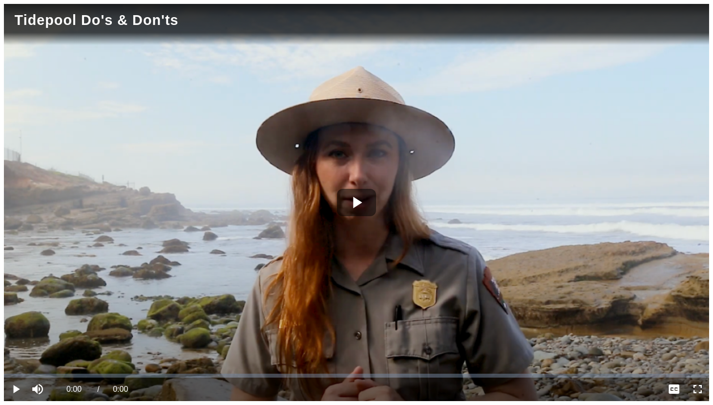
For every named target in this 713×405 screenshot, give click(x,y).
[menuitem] (674, 389)
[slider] (356, 376)
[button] (39, 389)
